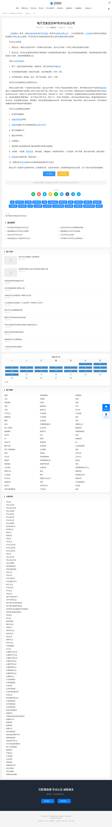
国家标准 (78, 428)
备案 (76, 490)
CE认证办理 (10, 558)
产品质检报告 (80, 482)
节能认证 (9, 754)
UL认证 (8, 649)
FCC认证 (7, 479)
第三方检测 (8, 428)
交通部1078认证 (11, 659)
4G (37, 92)
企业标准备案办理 (12, 692)
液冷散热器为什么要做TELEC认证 (18, 239)
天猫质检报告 (10, 702)
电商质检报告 (10, 738)
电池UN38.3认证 (11, 741)
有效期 (42, 454)
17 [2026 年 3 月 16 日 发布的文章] (12, 375)
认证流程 (7, 468)
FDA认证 (9, 594)
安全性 (6, 436)
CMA (77, 403)
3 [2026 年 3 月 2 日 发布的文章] (11, 368)
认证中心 (78, 457)
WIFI (41, 475)
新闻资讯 (9, 714)
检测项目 (7, 464)
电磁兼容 (7, 432)
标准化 (77, 461)
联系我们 (48, 802)
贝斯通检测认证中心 (82, 468)
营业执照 (43, 446)
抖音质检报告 (10, 708)
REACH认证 (10, 631)
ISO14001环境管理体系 (14, 604)
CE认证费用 (10, 564)
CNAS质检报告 (11, 570)
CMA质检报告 (11, 567)
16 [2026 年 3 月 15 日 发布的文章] (100, 372)
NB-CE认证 (10, 625)
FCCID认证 (10, 588)
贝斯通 (42, 399)
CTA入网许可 (50, 8)
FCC (41, 436)
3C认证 (40, 8)
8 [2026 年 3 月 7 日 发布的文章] (85, 368)
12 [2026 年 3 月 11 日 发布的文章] (41, 372)
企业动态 (9, 686)
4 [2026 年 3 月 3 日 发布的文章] (26, 368)
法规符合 (58, 34)
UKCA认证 (9, 643)
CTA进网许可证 (11, 582)
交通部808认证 (11, 668)
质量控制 (15, 125)
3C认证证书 (10, 521)
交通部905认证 (11, 674)
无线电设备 (33, 34)
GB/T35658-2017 (12, 597)
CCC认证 (33, 8)
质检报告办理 (80, 475)
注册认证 (19, 37)
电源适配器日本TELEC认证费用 (18, 232)
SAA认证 (9, 637)
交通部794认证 (11, 662)
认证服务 (43, 450)
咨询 (5, 425)
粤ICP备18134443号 (56, 819)
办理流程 (43, 468)
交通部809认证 (11, 671)
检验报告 (43, 407)
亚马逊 (77, 486)
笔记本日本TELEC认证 (15, 235)
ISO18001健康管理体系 (14, 607)
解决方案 (7, 446)
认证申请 (47, 207)
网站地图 (68, 817)
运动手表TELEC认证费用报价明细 (71, 228)
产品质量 (43, 417)
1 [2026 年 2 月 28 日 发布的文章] (85, 365)
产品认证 (7, 414)
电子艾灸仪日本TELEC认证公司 (56, 23)
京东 (76, 407)
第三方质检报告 (11, 747)
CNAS (42, 403)
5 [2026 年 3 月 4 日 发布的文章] (41, 368)
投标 (76, 450)
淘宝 (76, 464)
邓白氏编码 (10, 772)
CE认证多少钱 (11, 561)
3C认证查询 (10, 512)
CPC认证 (9, 573)
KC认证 (8, 619)
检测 (5, 396)
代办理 (24, 163)
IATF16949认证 (11, 600)
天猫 (5, 410)
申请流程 (13, 207)
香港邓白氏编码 (11, 775)
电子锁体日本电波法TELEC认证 (16, 216)
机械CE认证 (10, 720)
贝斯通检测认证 (45, 461)
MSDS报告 (9, 622)
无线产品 (7, 443)
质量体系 (78, 472)
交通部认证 (10, 677)
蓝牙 (76, 417)
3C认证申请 (10, 518)
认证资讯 (9, 760)
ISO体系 (59, 8)
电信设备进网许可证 (13, 735)
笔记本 (6, 486)
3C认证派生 (10, 515)
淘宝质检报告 (10, 732)
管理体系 (22, 207)
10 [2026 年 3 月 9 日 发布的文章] (12, 372)
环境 (76, 436)
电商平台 (43, 432)
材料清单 (29, 152)
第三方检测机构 (9, 450)
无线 (12, 34)
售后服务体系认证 (12, 698)
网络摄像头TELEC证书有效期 (70, 232)
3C (5, 439)
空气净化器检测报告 (13, 744)
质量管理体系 (17, 120)
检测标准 (7, 482)
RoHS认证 (9, 634)
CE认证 (77, 410)
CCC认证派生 (10, 551)
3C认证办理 (10, 506)
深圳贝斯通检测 (9, 490)
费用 (5, 421)
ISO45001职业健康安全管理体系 (17, 610)
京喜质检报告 (10, 683)
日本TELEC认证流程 (67, 235)
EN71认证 (9, 585)
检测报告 (78, 8)
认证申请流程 (19, 62)
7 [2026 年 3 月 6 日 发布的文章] (70, 368)
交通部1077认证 (11, 656)
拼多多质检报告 (11, 711)
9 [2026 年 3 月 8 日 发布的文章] (100, 368)
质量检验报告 (80, 432)
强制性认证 (79, 425)
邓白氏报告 (10, 769)
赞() (70, 28)
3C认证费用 (10, 524)
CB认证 (8, 539)
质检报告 (69, 8)
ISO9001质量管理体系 (13, 613)
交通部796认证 (11, 665)
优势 (5, 454)
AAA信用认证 (10, 527)
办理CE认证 (44, 486)
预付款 (58, 67)
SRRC (42, 439)
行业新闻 (9, 757)
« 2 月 (6, 383)
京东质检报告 (10, 680)
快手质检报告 (10, 705)
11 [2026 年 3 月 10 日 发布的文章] (26, 372)
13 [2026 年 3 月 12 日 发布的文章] (56, 372)
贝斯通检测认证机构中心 (56, 3)
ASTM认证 (9, 530)
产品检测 (43, 414)
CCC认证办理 (10, 545)
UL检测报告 (10, 646)
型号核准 (44, 34)
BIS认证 (9, 533)
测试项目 (103, 88)
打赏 (63, 174)
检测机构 (7, 417)
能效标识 (9, 751)
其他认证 (88, 8)
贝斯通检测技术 (45, 425)
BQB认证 (9, 536)
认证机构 (89, 34)
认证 (66, 34)
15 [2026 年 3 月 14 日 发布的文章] (85, 372)
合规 (41, 482)
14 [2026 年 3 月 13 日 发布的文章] (71, 372)
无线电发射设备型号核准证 (15, 717)
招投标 (6, 461)
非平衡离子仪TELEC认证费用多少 (71, 239)
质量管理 (78, 207)
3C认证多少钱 (11, 509)
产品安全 (43, 490)
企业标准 (43, 421)
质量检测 (78, 439)
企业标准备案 (80, 446)
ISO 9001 (38, 125)
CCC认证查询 (10, 548)
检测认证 (28, 14)
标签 (13, 158)
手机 (76, 421)
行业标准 (7, 475)
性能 (76, 399)
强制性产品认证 (45, 479)
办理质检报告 (44, 457)
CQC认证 (9, 576)
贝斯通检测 (44, 396)
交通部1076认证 (11, 653)
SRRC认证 (24, 8)
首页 (17, 8)
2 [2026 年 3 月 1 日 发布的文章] (100, 365)
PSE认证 (9, 628)
